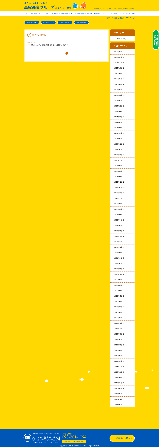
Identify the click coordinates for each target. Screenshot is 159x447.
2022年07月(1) (119, 209)
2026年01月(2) (119, 57)
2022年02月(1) (119, 231)
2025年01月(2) (119, 100)
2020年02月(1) (119, 312)
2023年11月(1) (119, 160)
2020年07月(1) (119, 285)
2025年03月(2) (119, 90)
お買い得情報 (65, 22)
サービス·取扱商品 (51, 13)
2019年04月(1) (119, 350)
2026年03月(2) (119, 52)
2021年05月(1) (119, 252)
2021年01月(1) (119, 269)
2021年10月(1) (119, 247)
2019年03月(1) (119, 356)
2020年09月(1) (119, 280)
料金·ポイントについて (102, 13)
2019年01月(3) (119, 361)
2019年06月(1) (119, 345)
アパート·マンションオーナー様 (124, 13)
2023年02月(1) (119, 182)
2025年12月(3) (119, 62)
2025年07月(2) (119, 79)
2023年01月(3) (119, 187)
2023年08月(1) (119, 171)
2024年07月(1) (119, 122)
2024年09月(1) (119, 111)
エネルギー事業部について (33, 13)
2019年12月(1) (119, 323)
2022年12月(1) (119, 193)
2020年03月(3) (119, 307)
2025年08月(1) (119, 73)
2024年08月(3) (119, 117)
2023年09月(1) (119, 166)
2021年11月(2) (119, 242)
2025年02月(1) (119, 95)
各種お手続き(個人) (67, 13)
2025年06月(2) (119, 84)
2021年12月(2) (119, 236)
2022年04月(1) (119, 220)
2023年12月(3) (119, 155)
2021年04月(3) (119, 258)
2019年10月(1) (119, 328)
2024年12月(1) (119, 106)
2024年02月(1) (119, 144)
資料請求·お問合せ (124, 438)
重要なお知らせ (31, 22)
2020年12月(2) (119, 274)
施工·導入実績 (81, 22)
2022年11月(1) (119, 198)
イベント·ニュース (48, 22)
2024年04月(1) (119, 133)
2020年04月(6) (119, 301)
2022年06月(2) (119, 214)
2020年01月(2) (119, 318)
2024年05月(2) (119, 128)
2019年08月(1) (119, 334)
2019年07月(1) (119, 339)
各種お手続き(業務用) (84, 13)
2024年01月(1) (119, 149)
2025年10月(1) (119, 68)
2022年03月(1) (119, 225)
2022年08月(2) (119, 204)
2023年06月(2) (119, 176)
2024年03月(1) (119, 139)
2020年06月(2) (119, 290)
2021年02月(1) (119, 263)
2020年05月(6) (119, 296)
